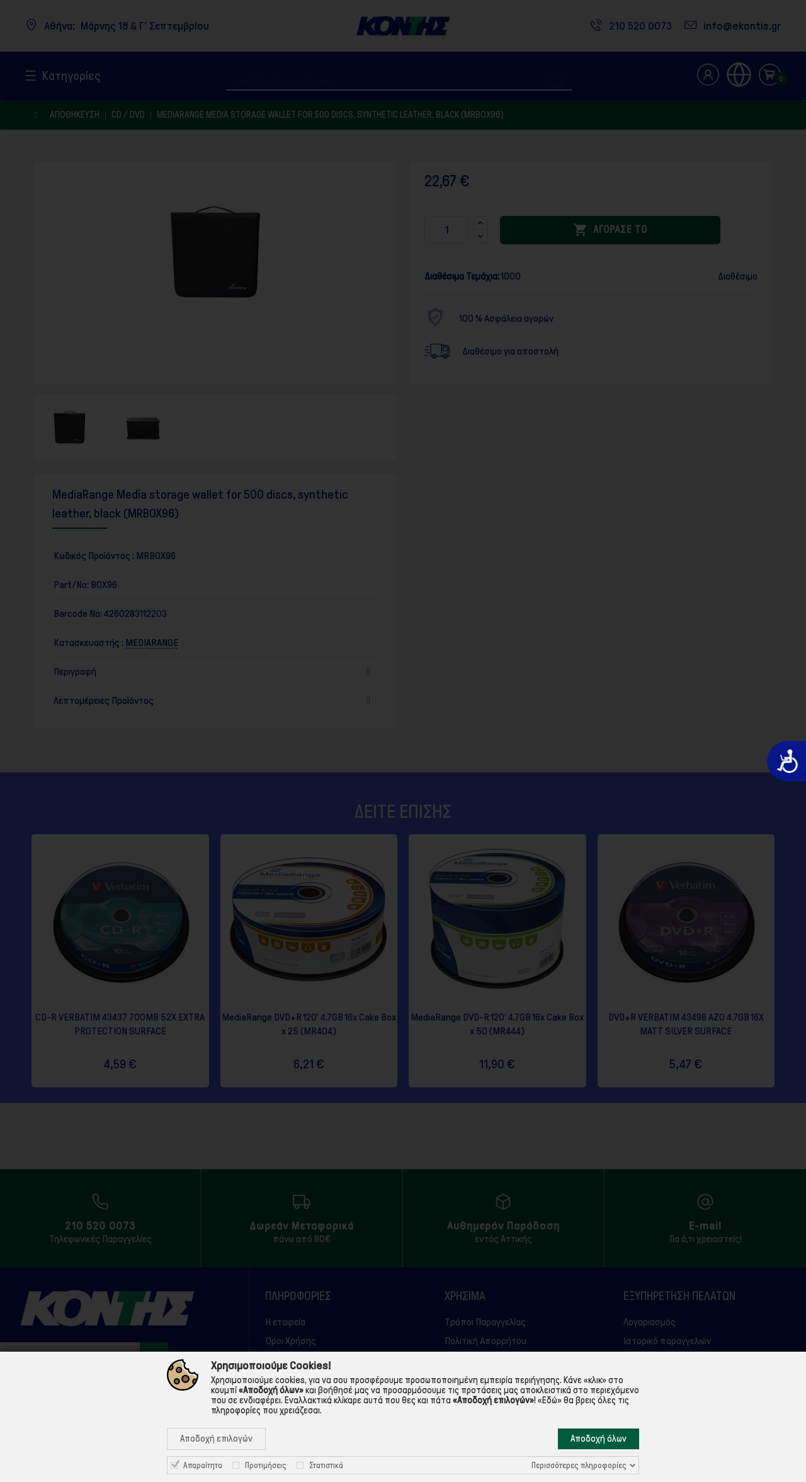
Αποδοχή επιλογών (216, 1439)
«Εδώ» (550, 1400)
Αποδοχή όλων (598, 1439)
